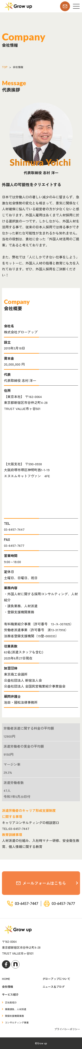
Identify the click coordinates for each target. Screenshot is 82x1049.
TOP (4, 67)
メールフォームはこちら (41, 883)
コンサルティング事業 (17, 1022)
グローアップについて (56, 979)
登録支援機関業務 (14, 1015)
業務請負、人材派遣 (15, 1009)
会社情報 (7, 987)
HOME (6, 979)
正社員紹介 (11, 1002)
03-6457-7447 (14, 529)
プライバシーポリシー (67, 1029)
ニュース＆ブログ (53, 987)
